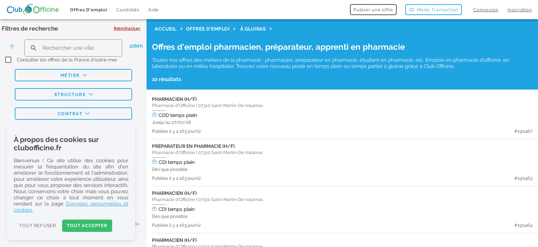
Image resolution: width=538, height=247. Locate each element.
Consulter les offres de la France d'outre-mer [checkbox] (67, 59)
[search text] (73, 48)
